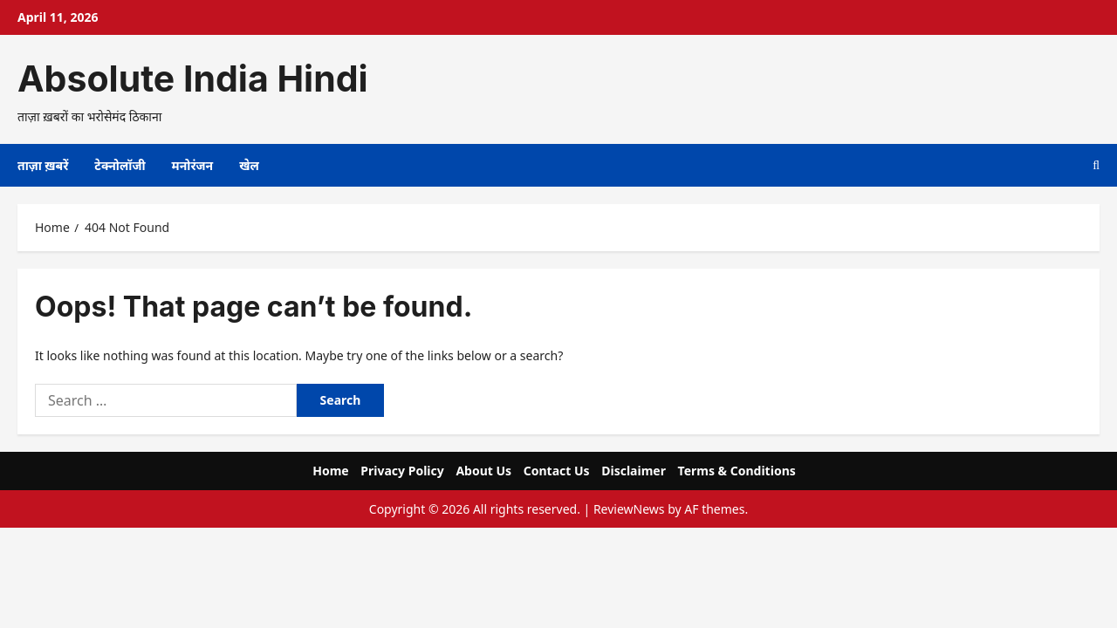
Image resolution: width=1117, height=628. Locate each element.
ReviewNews (629, 509)
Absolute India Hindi (192, 78)
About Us (483, 470)
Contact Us (557, 470)
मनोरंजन (193, 165)
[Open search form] (1096, 165)
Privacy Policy (401, 470)
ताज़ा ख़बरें (42, 165)
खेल (249, 165)
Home (330, 470)
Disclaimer (633, 470)
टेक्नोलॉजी (119, 165)
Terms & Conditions (737, 470)
